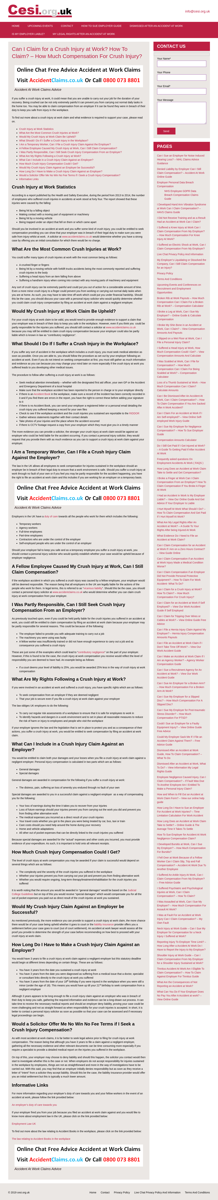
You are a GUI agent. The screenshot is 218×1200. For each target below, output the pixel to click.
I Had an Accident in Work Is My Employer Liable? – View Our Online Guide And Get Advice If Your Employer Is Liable (181, 499)
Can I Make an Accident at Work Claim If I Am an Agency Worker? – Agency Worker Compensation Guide (181, 660)
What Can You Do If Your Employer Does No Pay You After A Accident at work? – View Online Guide (180, 995)
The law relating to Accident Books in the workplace (41, 1138)
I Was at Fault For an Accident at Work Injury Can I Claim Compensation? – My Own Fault (179, 919)
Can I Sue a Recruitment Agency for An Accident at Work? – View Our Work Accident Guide (179, 673)
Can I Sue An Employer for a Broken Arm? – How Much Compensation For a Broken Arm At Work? (181, 687)
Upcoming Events (40, 25)
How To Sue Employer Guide (101, 25)
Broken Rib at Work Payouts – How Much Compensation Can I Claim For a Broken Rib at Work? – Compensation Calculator (180, 302)
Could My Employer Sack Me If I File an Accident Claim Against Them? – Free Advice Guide (179, 740)
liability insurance (104, 924)
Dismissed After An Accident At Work (156, 25)
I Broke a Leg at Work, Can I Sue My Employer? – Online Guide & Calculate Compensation (179, 315)
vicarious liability (93, 588)
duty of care (51, 516)
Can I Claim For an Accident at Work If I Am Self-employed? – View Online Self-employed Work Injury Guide (179, 417)
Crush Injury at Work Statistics (36, 128)
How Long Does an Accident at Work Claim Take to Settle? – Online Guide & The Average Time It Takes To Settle (181, 825)
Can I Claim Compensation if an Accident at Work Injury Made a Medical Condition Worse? (180, 562)
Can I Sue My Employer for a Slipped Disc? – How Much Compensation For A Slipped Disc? (179, 700)
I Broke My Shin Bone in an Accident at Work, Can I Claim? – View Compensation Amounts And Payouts (181, 329)
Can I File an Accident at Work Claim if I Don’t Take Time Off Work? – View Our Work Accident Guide (179, 647)
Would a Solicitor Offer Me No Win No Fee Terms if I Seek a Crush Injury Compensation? (69, 175)
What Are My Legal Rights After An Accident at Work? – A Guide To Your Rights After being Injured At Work (178, 526)
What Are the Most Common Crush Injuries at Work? (49, 132)
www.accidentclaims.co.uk (77, 236)
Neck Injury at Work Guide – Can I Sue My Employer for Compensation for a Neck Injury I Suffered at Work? (181, 932)
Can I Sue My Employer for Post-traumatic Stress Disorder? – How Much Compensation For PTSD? (181, 714)
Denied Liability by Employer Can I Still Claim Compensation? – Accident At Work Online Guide (181, 173)
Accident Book (42, 394)
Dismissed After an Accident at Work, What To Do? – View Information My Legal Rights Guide (181, 767)
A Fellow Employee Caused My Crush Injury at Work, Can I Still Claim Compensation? (68, 148)
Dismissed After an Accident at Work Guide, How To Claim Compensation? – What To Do (179, 754)
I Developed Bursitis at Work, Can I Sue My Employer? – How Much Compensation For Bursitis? (181, 848)
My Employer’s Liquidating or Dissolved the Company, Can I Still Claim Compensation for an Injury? (181, 263)
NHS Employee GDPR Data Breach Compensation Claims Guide (181, 195)
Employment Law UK (24, 1123)
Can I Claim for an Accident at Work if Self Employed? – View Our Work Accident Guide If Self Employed (181, 606)
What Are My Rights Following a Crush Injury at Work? (50, 156)
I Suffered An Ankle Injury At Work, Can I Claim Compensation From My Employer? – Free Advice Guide (181, 878)
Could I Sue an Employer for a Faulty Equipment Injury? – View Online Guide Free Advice (179, 727)
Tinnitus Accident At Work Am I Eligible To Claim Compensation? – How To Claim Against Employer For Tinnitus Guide (180, 972)
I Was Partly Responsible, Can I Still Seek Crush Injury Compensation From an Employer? (70, 152)
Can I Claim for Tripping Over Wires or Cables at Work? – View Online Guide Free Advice (181, 620)
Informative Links (29, 179)
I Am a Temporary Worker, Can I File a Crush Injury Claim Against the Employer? (65, 144)
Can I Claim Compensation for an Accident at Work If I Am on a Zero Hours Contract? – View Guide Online (181, 549)
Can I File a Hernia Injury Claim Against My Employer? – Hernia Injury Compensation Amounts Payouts (181, 633)
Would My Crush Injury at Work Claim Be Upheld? (47, 136)
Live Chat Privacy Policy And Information (180, 254)
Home (16, 25)
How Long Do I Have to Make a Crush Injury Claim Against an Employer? (60, 171)
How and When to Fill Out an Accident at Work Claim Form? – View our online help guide (180, 798)
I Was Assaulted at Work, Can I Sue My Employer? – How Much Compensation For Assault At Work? (181, 905)
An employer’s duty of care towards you (34, 1104)
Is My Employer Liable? (28, 34)
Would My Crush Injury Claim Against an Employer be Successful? (57, 167)
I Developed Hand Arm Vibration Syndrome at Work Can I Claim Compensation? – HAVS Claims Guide (181, 208)
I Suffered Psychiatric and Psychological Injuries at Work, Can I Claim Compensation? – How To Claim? (180, 892)
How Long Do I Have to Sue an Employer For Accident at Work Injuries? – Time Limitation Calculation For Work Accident (180, 811)
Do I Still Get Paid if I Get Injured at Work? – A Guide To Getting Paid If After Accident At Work (181, 449)
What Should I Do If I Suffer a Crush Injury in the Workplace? (53, 140)
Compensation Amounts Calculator (177, 440)
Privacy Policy (165, 273)
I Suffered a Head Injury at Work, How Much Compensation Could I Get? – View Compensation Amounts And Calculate (180, 351)
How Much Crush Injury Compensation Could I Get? (48, 163)
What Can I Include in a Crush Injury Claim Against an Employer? (56, 159)
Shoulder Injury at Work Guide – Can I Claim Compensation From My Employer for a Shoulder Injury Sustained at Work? (180, 959)
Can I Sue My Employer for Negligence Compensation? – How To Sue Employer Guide (180, 430)
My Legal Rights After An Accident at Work (84, 34)
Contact (67, 25)
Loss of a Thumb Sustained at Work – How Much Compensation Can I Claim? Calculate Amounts (181, 386)
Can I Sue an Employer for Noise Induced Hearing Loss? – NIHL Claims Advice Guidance (180, 159)
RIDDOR (134, 413)
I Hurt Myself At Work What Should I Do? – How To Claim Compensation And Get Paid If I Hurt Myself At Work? (181, 512)
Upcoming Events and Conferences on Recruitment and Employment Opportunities (179, 288)
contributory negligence (91, 652)
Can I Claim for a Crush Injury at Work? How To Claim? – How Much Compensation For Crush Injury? (179, 593)
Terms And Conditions (169, 279)
